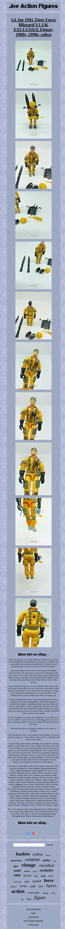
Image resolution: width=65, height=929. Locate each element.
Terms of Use (33, 924)
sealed (36, 881)
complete (32, 859)
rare (17, 875)
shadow (14, 887)
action (18, 891)
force (49, 880)
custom (45, 893)
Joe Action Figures (33, 909)
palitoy (47, 860)
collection (17, 882)
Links (33, 913)
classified (46, 865)
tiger (54, 861)
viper (15, 866)
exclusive (46, 870)
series (23, 886)
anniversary (16, 860)
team (50, 875)
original (27, 871)
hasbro (23, 853)
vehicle (48, 855)
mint (36, 876)
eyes (40, 886)
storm (29, 899)
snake (17, 870)
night (26, 881)
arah (53, 893)
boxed (27, 875)
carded (34, 871)
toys (22, 899)
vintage (28, 865)
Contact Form (33, 917)
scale (43, 876)
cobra (37, 854)
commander (33, 892)
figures (51, 886)
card (32, 886)
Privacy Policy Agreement (33, 921)
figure (40, 897)
